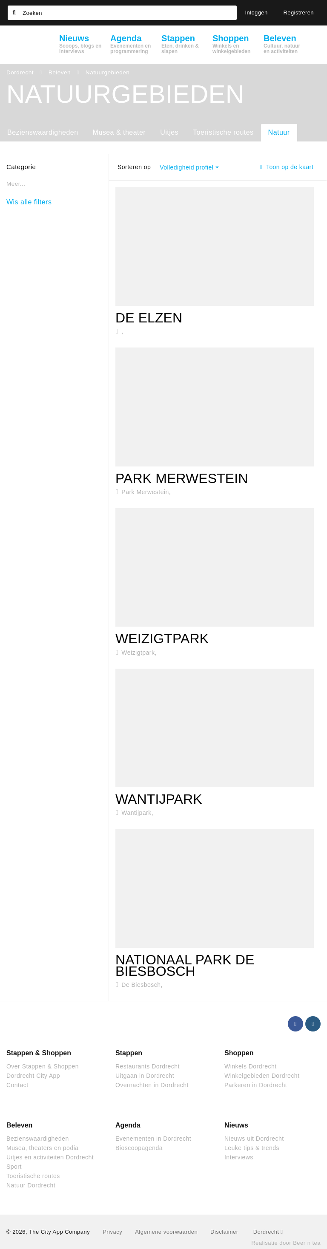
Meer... (15, 184)
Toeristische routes (223, 132)
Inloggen (256, 12)
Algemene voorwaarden (166, 1232)
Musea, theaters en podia (42, 1147)
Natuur (279, 132)
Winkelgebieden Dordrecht (262, 1075)
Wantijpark (158, 799)
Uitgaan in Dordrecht (144, 1075)
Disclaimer (224, 1232)
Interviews (238, 1157)
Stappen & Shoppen (38, 1053)
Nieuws (236, 1125)
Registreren (299, 12)
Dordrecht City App (33, 1075)
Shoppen (238, 1053)
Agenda (128, 1125)
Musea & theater (119, 132)
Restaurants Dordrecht (147, 1066)
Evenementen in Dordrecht (153, 1138)
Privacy (112, 1232)
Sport (14, 1166)
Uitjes (169, 132)
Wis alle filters (29, 202)
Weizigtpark (162, 638)
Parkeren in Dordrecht (255, 1085)
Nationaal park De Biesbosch (184, 965)
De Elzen (148, 317)
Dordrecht (268, 1232)
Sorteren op (134, 167)
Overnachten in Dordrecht (152, 1085)
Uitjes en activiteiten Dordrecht (50, 1157)
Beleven (19, 1125)
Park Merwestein (181, 478)
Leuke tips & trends (251, 1147)
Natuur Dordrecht (30, 1185)
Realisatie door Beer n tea (286, 1243)
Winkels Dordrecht (250, 1066)
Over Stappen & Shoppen (42, 1066)
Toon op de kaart (286, 167)
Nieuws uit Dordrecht (254, 1138)
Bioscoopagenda (139, 1147)
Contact (17, 1085)
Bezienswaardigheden (42, 132)
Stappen (128, 1053)
